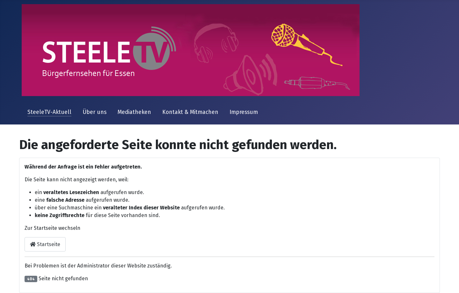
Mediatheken (134, 112)
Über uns (94, 112)
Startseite (45, 244)
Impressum (243, 112)
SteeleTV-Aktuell (49, 112)
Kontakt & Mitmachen (190, 112)
